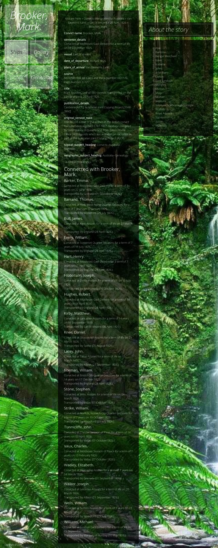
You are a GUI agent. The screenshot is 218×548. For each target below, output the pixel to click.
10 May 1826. (117, 535)
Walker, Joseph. (77, 483)
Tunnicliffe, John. (78, 426)
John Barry (161, 72)
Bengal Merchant (166, 56)
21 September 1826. (105, 364)
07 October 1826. (103, 402)
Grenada (89, 194)
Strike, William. (76, 408)
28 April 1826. (103, 232)
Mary (158, 93)
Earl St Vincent (98, 22)
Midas (87, 402)
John (158, 68)
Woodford (90, 213)
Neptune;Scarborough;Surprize (174, 105)
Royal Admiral (163, 113)
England (89, 232)
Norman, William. (78, 370)
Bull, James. (73, 218)
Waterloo (161, 125)
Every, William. (76, 237)
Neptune (160, 101)
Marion (159, 89)
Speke (87, 345)
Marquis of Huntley (95, 535)
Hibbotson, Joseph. (79, 275)
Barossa (160, 52)
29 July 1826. (105, 213)
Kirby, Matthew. (77, 313)
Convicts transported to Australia (104, 18)
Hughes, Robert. (77, 294)
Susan (159, 121)
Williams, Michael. (79, 521)
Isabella (160, 64)
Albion (88, 364)
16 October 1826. (110, 288)
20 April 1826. (118, 22)
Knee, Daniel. (75, 332)
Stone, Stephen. (77, 388)
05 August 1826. (102, 345)
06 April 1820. (111, 326)
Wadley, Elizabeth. (79, 464)
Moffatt (159, 97)
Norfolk (160, 109)
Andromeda (91, 288)
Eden (158, 60)
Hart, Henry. (74, 256)
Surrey (159, 117)
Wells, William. (76, 502)
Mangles (160, 85)
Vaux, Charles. (76, 445)
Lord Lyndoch (164, 80)
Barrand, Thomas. (79, 199)
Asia (157, 48)
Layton (159, 76)
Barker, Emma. (76, 180)
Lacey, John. (74, 351)
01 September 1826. (108, 194)
